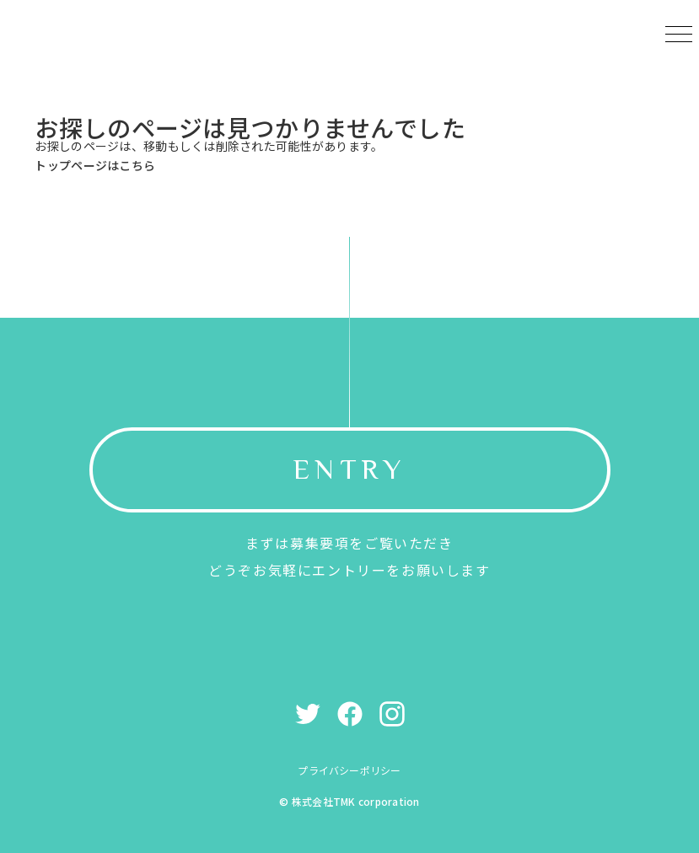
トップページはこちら (95, 165)
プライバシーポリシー (349, 770)
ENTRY (349, 469)
